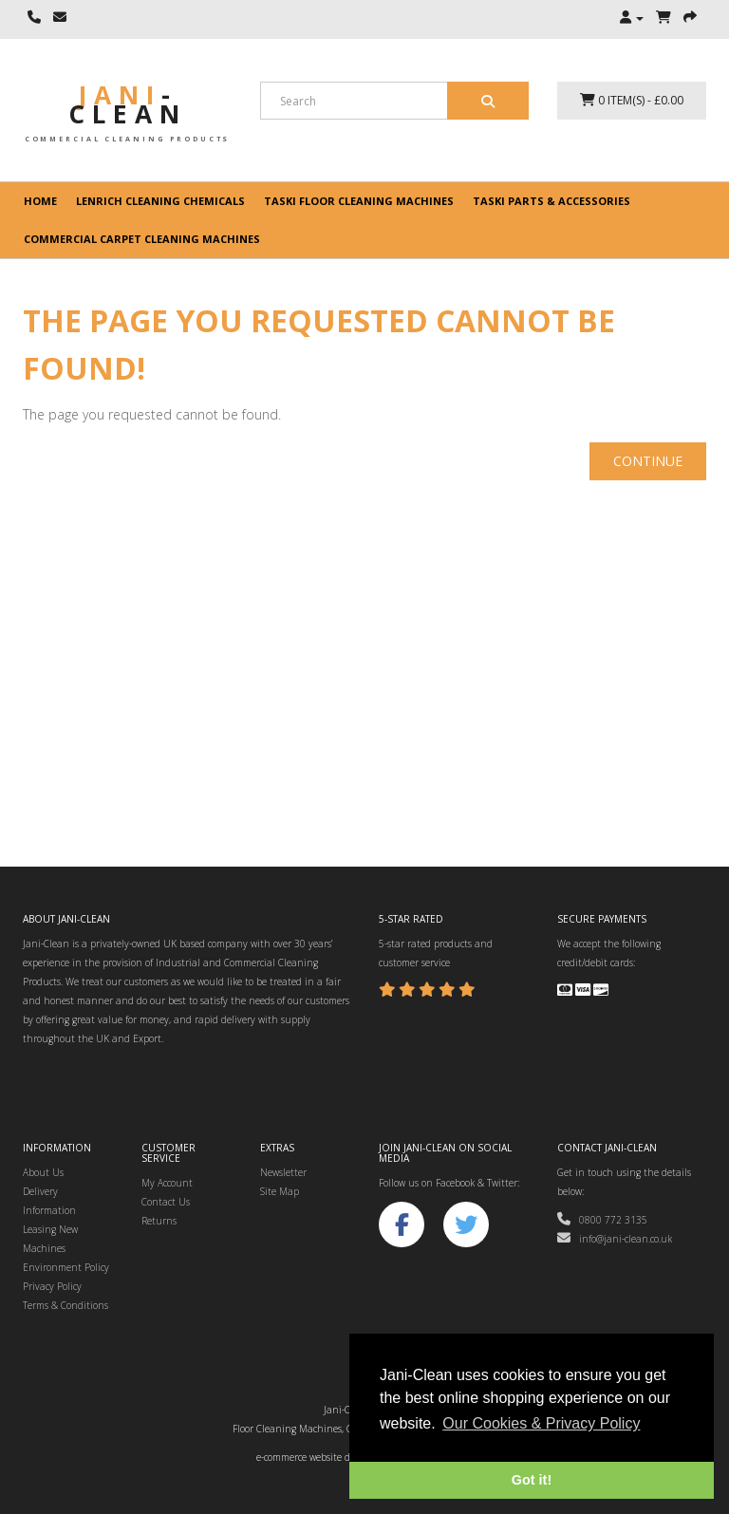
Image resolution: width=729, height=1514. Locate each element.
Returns (159, 1220)
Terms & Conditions (65, 1305)
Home (40, 201)
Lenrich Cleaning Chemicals (160, 201)
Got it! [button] (531, 1479)
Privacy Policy (52, 1286)
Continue (647, 461)
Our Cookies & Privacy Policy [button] (541, 1423)
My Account (167, 1182)
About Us (43, 1172)
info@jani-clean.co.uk (614, 1238)
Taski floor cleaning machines (359, 201)
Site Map (279, 1191)
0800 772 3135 (602, 1219)
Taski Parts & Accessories (551, 201)
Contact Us (165, 1201)
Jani (127, 104)
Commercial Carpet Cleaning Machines (142, 239)
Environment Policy (66, 1267)
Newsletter (283, 1172)
